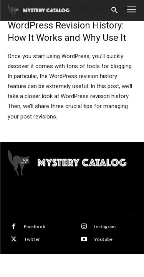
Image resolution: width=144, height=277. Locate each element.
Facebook (34, 226)
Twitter (32, 239)
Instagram (105, 226)
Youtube (103, 239)
